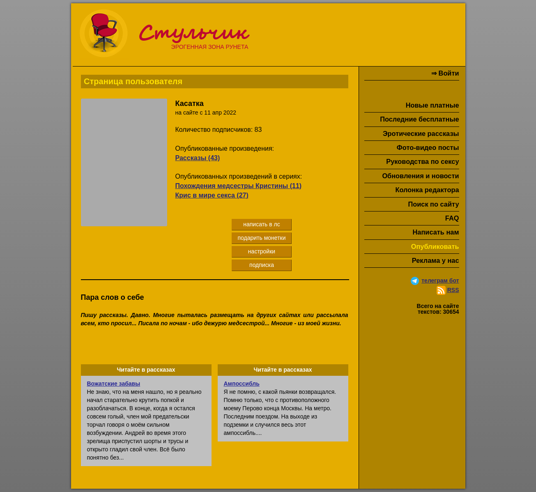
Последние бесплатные (419, 119)
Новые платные (432, 105)
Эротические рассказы (421, 133)
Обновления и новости (420, 175)
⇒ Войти (445, 73)
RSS (453, 290)
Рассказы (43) (197, 157)
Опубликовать (435, 246)
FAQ (452, 218)
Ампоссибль (242, 383)
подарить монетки (261, 238)
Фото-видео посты (428, 147)
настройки (261, 251)
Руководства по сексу (422, 161)
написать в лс (261, 224)
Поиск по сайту (433, 204)
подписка (261, 265)
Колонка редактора (427, 189)
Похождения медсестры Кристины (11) (238, 185)
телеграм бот (440, 280)
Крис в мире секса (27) (211, 195)
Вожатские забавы (113, 383)
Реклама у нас (435, 260)
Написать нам (436, 232)
